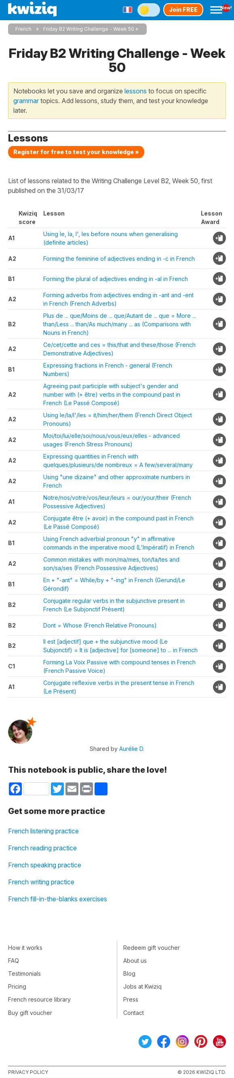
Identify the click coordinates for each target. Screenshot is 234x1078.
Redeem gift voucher (151, 947)
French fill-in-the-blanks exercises (57, 899)
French (23, 29)
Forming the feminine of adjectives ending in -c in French (119, 258)
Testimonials (24, 973)
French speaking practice (44, 865)
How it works (25, 947)
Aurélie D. (131, 748)
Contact (133, 1012)
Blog (129, 973)
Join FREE (183, 9)
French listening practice (43, 831)
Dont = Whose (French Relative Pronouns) (100, 625)
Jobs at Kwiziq (142, 986)
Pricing (17, 986)
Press (130, 999)
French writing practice (41, 882)
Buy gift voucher (30, 1012)
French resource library (39, 999)
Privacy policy (28, 1072)
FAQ (13, 960)
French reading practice (42, 848)
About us (135, 960)
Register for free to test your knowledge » (76, 151)
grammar (26, 101)
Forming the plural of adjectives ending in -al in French (115, 278)
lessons (135, 91)
